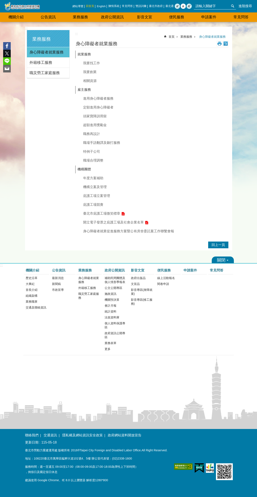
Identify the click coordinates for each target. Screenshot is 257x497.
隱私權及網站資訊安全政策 (82, 435)
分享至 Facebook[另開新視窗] (7, 46)
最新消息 (58, 278)
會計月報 (110, 305)
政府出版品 (138, 278)
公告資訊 (58, 270)
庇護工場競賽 (93, 204)
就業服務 (84, 54)
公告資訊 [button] (48, 17)
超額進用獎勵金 (95, 125)
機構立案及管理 (95, 187)
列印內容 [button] (219, 43)
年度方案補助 (93, 178)
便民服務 (164, 270)
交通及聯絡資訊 (36, 307)
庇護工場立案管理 (96, 196)
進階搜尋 (245, 6)
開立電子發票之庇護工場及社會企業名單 (113, 222)
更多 (108, 349)
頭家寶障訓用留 (95, 116)
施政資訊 (110, 293)
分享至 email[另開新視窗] (7, 68)
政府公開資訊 (115, 270)
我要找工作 (91, 63)
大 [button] (189, 6)
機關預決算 (112, 299)
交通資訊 (50, 435)
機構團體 (84, 169)
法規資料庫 (112, 317)
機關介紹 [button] (16, 17)
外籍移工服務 (40, 62)
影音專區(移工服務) (142, 301)
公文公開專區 (113, 288)
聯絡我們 (32, 435)
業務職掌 (31, 301)
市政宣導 (58, 289)
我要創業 (90, 72)
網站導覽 (77, 6)
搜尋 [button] (232, 6)
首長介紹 (31, 289)
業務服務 (41, 39)
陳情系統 (113, 6)
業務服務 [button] (80, 17)
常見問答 (127, 6)
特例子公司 (91, 151)
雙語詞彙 (141, 6)
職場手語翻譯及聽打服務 (101, 142)
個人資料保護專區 (115, 325)
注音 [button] (225, 43)
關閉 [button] (223, 260)
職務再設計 (91, 134)
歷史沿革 (31, 278)
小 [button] (177, 6)
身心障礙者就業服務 (46, 52)
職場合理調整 (93, 160)
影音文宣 (137, 270)
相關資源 (90, 81)
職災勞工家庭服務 (44, 73)
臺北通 (169, 6)
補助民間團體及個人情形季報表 (115, 280)
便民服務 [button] (176, 17)
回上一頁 (218, 245)
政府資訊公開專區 (115, 335)
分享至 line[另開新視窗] (7, 61)
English (101, 6)
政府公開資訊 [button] (112, 17)
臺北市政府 (156, 6)
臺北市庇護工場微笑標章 (101, 213)
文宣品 (135, 284)
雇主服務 (84, 89)
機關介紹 (32, 270)
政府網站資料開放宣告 (124, 435)
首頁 (171, 36)
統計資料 (110, 311)
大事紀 (30, 284)
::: (26, 28)
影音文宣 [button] (144, 17)
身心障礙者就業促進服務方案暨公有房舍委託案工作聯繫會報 (128, 231)
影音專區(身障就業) (142, 291)
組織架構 (31, 295)
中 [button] (183, 6)
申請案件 (208, 17)
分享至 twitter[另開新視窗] (7, 53)
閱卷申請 (163, 284)
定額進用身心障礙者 (98, 107)
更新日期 (32, 442)
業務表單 (110, 343)
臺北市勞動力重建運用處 (22, 6)
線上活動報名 (166, 278)
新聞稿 (56, 284)
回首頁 (90, 6)
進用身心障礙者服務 (98, 98)
